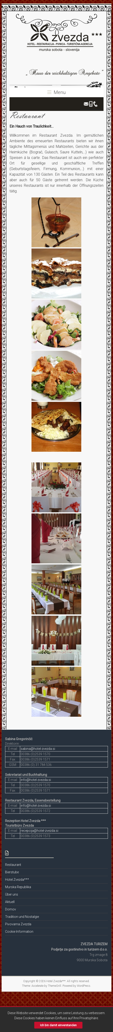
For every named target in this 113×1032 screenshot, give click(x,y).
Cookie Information (19, 931)
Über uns (11, 894)
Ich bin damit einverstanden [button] (58, 1025)
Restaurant (13, 865)
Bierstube (12, 872)
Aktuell (10, 902)
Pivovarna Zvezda (18, 924)
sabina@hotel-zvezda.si (38, 749)
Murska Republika (18, 887)
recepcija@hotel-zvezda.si (39, 830)
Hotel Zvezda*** (17, 879)
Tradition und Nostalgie (22, 917)
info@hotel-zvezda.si (36, 780)
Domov (10, 909)
